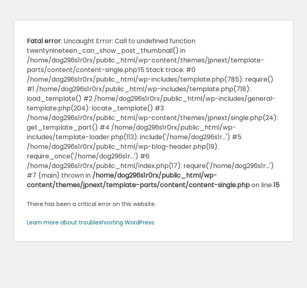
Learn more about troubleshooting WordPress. (91, 222)
